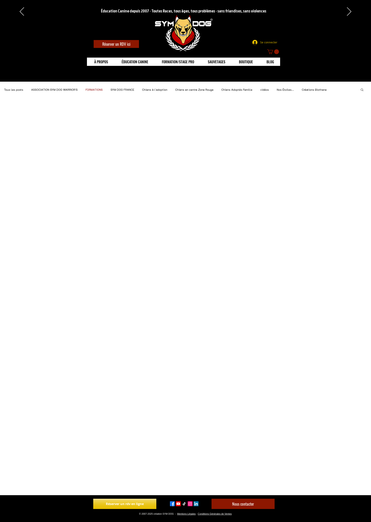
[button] (273, 51)
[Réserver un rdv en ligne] (124, 504)
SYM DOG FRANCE (122, 89)
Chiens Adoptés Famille (236, 89)
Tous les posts (13, 89)
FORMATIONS (94, 89)
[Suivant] (349, 11)
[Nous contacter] (243, 504)
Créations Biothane (314, 89)
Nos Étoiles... (285, 89)
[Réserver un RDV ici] (116, 44)
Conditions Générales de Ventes (215, 514)
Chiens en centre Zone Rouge (194, 89)
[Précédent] (22, 11)
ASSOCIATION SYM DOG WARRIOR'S (54, 89)
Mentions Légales (186, 514)
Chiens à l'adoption (154, 89)
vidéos (264, 89)
